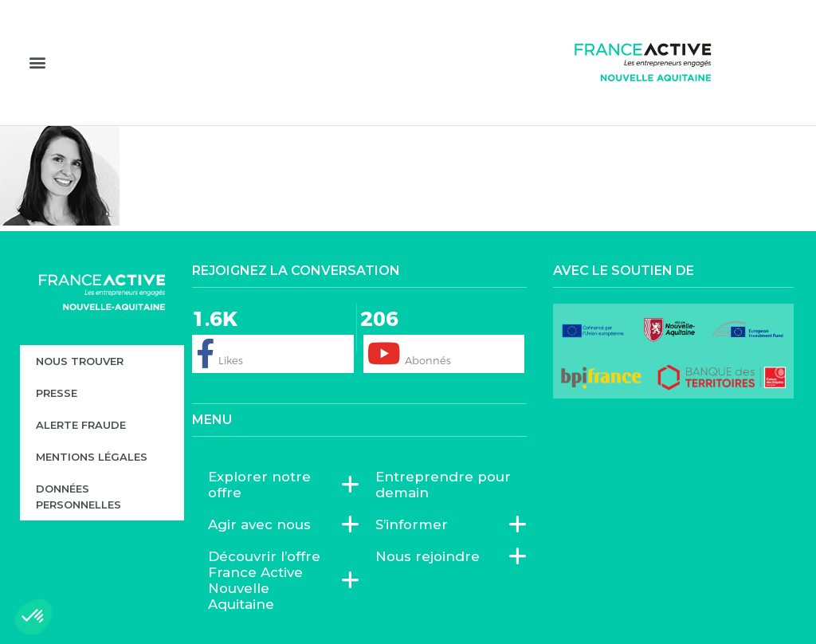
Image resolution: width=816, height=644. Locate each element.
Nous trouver (80, 361)
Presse (56, 393)
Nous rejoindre (431, 556)
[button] (37, 62)
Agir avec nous (263, 524)
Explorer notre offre (275, 485)
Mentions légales (91, 456)
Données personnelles (78, 496)
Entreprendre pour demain (443, 485)
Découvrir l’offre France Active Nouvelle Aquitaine (275, 580)
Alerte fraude (81, 424)
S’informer (415, 524)
